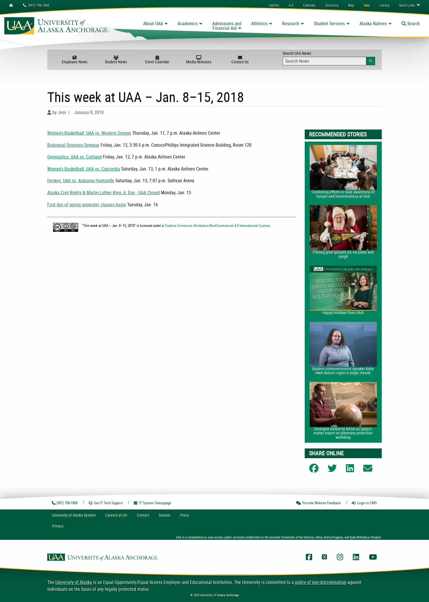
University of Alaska (73, 582)
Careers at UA (116, 515)
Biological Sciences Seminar (73, 145)
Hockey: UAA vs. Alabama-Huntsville (80, 180)
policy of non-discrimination (320, 582)
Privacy (58, 526)
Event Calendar (157, 60)
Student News (116, 60)
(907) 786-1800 (36, 5)
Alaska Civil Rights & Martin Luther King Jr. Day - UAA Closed (103, 192)
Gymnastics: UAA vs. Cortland (74, 157)
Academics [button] (188, 23)
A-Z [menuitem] (291, 5)
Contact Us (240, 60)
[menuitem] (309, 5)
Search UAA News (329, 57)
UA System (74, 515)
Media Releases (198, 60)
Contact (143, 515)
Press (184, 515)
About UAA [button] (153, 23)
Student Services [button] (329, 23)
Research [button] (290, 23)
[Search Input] (324, 61)
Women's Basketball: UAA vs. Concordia (83, 169)
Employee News (74, 60)
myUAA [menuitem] (274, 5)
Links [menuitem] (407, 5)
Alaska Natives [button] (373, 23)
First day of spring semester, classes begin (86, 204)
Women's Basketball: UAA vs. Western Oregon (89, 133)
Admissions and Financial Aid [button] (226, 25)
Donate (164, 515)
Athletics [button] (259, 23)
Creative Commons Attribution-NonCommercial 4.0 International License (217, 225)
